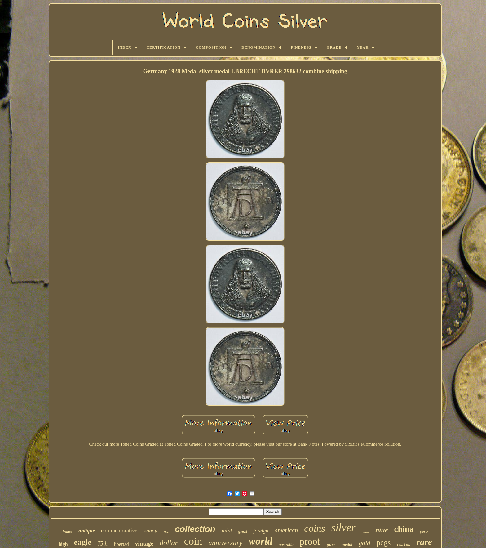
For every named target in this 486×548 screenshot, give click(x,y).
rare (424, 542)
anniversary (225, 543)
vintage (144, 543)
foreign (260, 531)
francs (67, 531)
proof (310, 541)
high (63, 544)
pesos (365, 532)
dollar (169, 543)
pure (331, 544)
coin (193, 541)
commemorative (119, 531)
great (242, 531)
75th (103, 544)
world (260, 541)
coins (314, 528)
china (403, 529)
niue (381, 530)
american (286, 530)
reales (403, 545)
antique (86, 531)
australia (286, 544)
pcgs (384, 542)
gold (364, 543)
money (150, 531)
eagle (82, 542)
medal (347, 544)
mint (227, 530)
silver (343, 528)
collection (195, 529)
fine (166, 532)
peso (424, 531)
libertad (121, 544)
